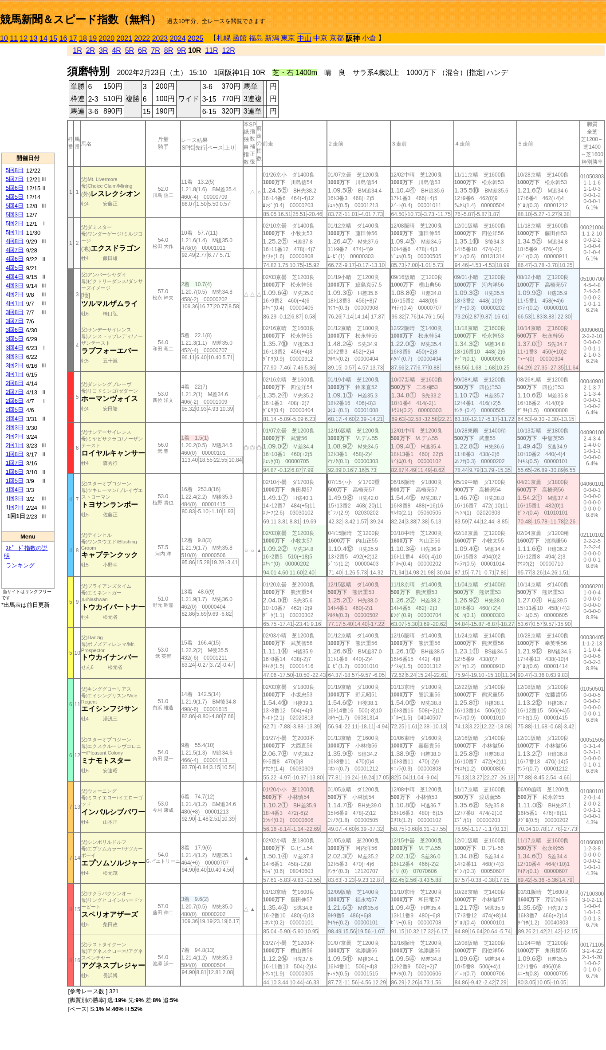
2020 (107, 38)
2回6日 (15, 400)
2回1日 (15, 445)
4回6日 (15, 259)
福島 (256, 38)
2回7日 (15, 392)
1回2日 (15, 507)
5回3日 (15, 214)
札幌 (223, 38)
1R (77, 50)
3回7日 (15, 321)
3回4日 (15, 347)
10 (4, 38)
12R (228, 50)
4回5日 (15, 267)
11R (211, 50)
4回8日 (15, 241)
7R (155, 50)
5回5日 (15, 196)
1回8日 (15, 454)
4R (116, 50)
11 (14, 38)
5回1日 (15, 232)
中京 (320, 38)
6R (142, 50)
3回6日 (15, 329)
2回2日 (15, 436)
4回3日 (15, 285)
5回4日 (15, 205)
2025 (196, 38)
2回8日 (15, 383)
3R (103, 50)
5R (129, 50)
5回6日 (15, 188)
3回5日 (15, 338)
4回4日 (15, 276)
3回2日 (15, 365)
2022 (142, 38)
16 (63, 38)
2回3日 (15, 427)
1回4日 (15, 489)
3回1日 (15, 374)
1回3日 (15, 498)
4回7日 (15, 250)
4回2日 (15, 294)
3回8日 (15, 312)
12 (24, 38)
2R (90, 50)
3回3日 (15, 356)
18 (83, 38)
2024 (178, 38)
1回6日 (15, 471)
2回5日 (15, 409)
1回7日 (15, 463)
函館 (239, 38)
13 (34, 38)
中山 (304, 38)
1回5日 (15, 480)
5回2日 (15, 223)
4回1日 (15, 303)
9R (181, 50)
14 (43, 38)
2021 (125, 38)
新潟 (272, 38)
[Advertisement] (28, 98)
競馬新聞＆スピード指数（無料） (80, 19)
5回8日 (15, 170)
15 (53, 38)
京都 (337, 38)
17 (73, 38)
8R (168, 50)
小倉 (369, 38)
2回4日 (15, 418)
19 (93, 38)
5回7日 (15, 179)
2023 (160, 38)
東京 (288, 38)
